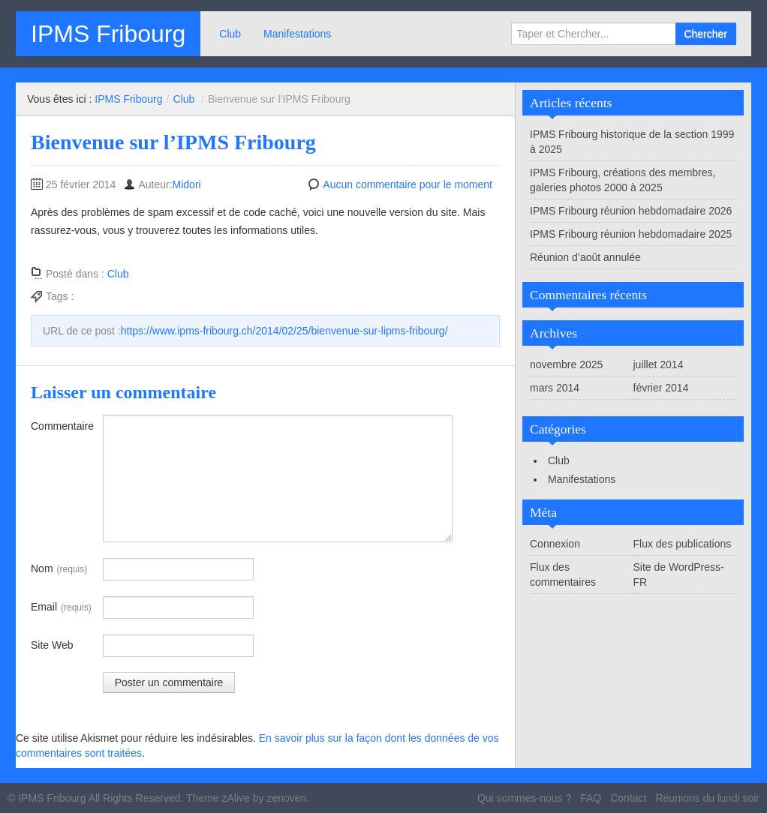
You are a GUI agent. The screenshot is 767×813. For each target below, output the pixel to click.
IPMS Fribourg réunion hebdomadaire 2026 (631, 211)
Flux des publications (682, 544)
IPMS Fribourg (108, 33)
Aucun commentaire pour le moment (407, 184)
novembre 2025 (566, 364)
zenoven (286, 798)
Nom (59, 569)
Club (230, 34)
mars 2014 (554, 388)
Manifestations (297, 34)
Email (61, 607)
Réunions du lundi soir (707, 798)
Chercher (705, 34)
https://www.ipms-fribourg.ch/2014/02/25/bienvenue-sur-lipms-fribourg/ (284, 331)
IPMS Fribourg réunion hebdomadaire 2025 (631, 234)
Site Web (52, 645)
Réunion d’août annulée (585, 257)
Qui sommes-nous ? (524, 798)
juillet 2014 (658, 364)
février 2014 (661, 388)
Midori (187, 184)
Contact (628, 798)
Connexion (555, 544)
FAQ (590, 798)
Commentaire (62, 426)
